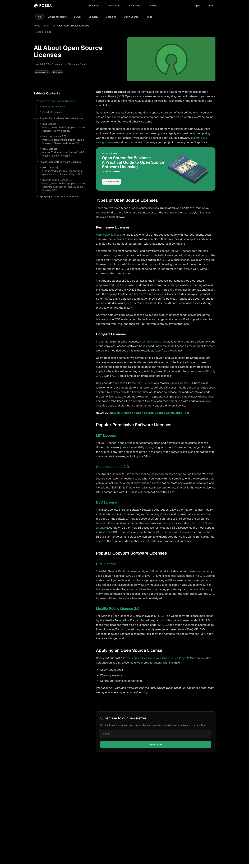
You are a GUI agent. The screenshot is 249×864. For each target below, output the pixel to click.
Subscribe (156, 744)
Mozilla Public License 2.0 (118, 608)
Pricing (153, 5)
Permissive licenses (108, 234)
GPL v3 (100, 376)
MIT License (106, 435)
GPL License (106, 564)
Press (149, 16)
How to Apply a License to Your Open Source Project (155, 658)
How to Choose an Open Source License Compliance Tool (149, 413)
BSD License (106, 502)
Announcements (57, 16)
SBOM (77, 16)
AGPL (115, 376)
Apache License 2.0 (112, 466)
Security (93, 16)
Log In (197, 5)
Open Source (131, 16)
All (39, 16)
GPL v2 (209, 371)
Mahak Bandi (78, 64)
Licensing (111, 16)
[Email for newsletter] (155, 734)
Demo (211, 5)
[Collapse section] (35, 101)
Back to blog (42, 31)
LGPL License (145, 383)
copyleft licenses (150, 341)
